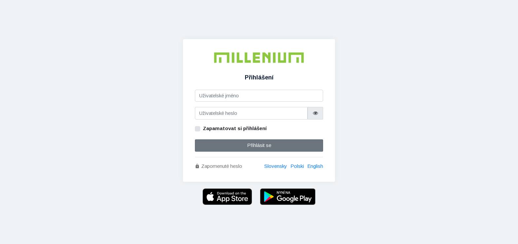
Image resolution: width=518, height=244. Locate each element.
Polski (297, 166)
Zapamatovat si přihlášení (235, 128)
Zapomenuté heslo (218, 166)
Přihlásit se (259, 145)
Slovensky (275, 166)
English (315, 166)
